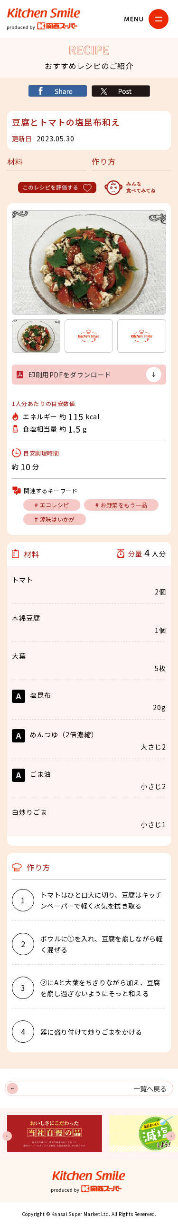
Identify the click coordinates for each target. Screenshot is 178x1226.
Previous (7, 1136)
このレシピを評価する (58, 187)
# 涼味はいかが (55, 519)
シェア (57, 91)
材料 (15, 161)
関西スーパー (45, 26)
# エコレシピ (52, 505)
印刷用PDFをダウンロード (70, 374)
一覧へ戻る (150, 1088)
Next (171, 1136)
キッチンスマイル (44, 13)
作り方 (104, 161)
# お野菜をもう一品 (121, 505)
